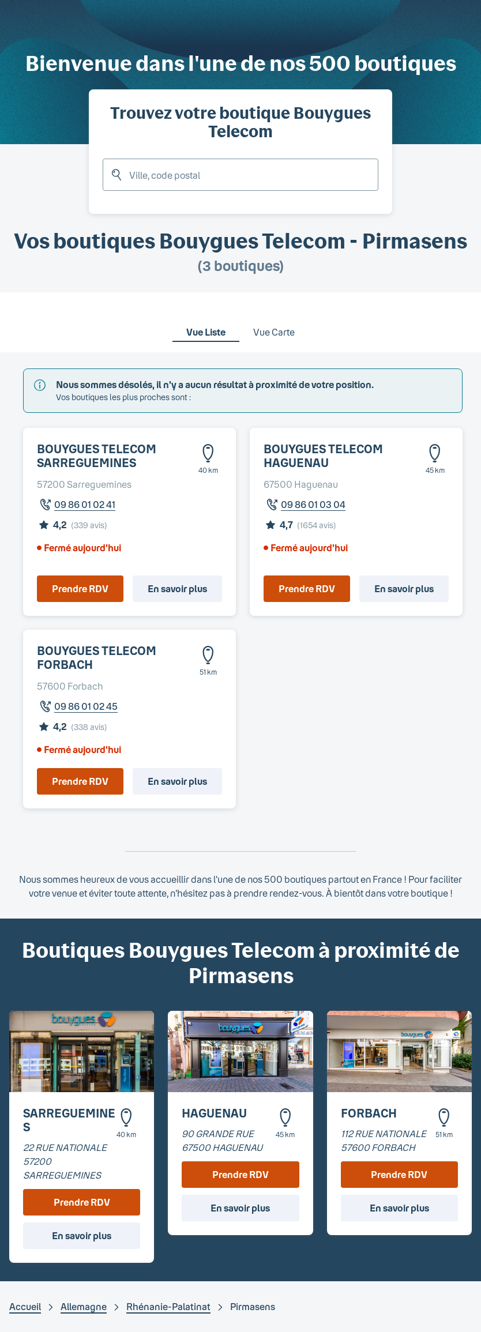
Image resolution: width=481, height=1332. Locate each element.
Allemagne (84, 1306)
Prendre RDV (80, 588)
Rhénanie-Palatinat (168, 1306)
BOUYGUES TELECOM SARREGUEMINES (96, 455)
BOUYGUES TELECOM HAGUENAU (323, 455)
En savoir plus (177, 588)
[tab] (205, 324)
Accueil (25, 1306)
